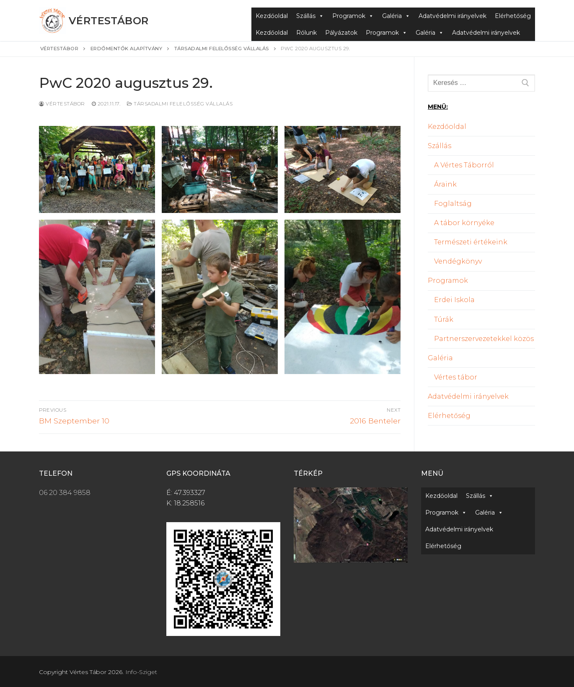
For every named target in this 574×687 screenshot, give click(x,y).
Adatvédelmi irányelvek (452, 16)
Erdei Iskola (454, 300)
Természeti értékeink (470, 242)
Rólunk (306, 32)
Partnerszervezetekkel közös (484, 339)
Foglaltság (453, 204)
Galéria (396, 16)
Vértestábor (108, 21)
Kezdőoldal (272, 16)
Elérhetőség (513, 16)
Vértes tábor (455, 377)
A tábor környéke (464, 223)
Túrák (443, 319)
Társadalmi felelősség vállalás (180, 104)
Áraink (445, 184)
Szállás (310, 16)
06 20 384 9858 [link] (64, 493)
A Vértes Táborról (464, 165)
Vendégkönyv (458, 261)
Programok (353, 16)
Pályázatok (341, 32)
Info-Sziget (141, 672)
